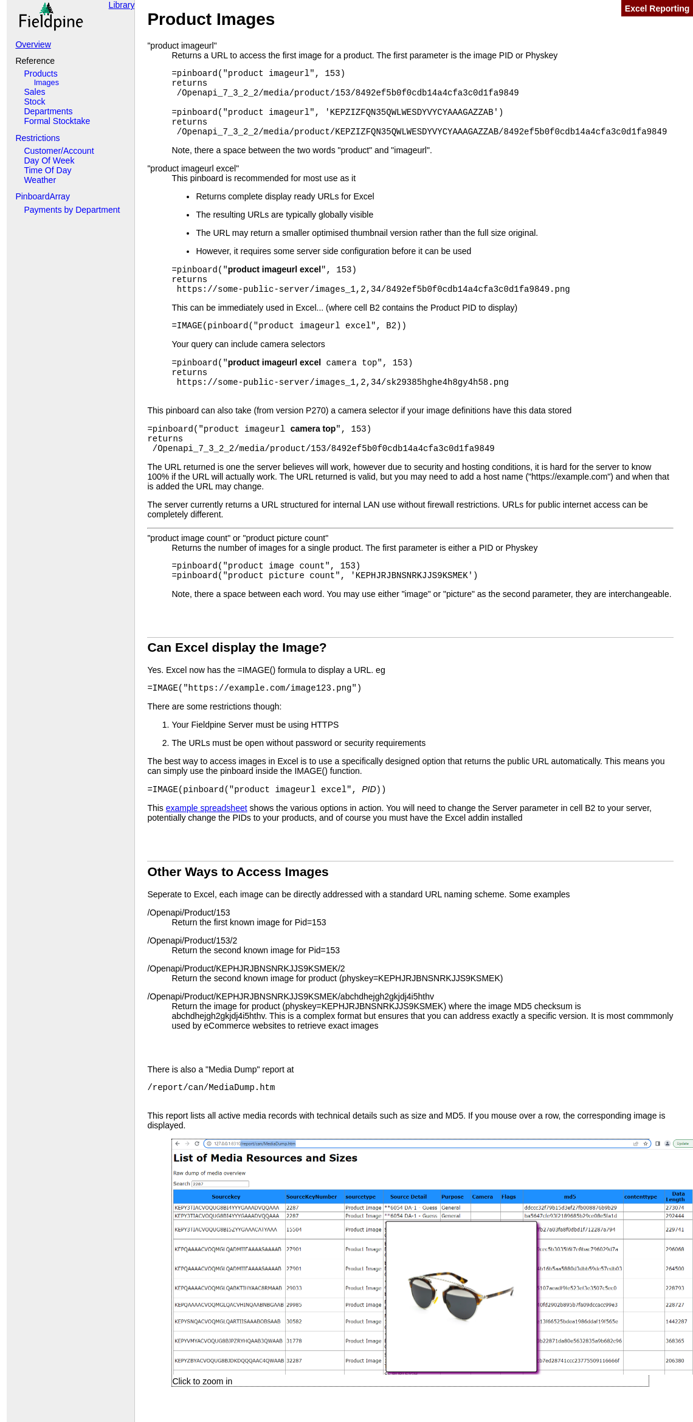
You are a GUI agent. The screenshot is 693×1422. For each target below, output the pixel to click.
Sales (34, 92)
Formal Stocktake (57, 121)
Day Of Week (49, 160)
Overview (32, 44)
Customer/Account (59, 151)
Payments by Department (72, 210)
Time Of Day (47, 170)
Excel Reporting (657, 8)
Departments (48, 111)
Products (40, 73)
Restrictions (37, 138)
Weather (40, 180)
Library (122, 5)
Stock (34, 101)
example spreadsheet (206, 808)
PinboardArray (42, 196)
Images (46, 82)
